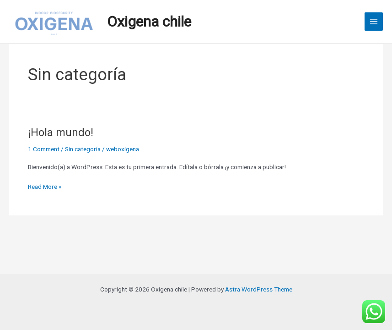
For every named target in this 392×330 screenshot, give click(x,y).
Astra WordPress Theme (258, 289)
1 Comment (43, 149)
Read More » (44, 186)
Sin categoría (83, 149)
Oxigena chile (149, 21)
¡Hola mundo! (60, 132)
